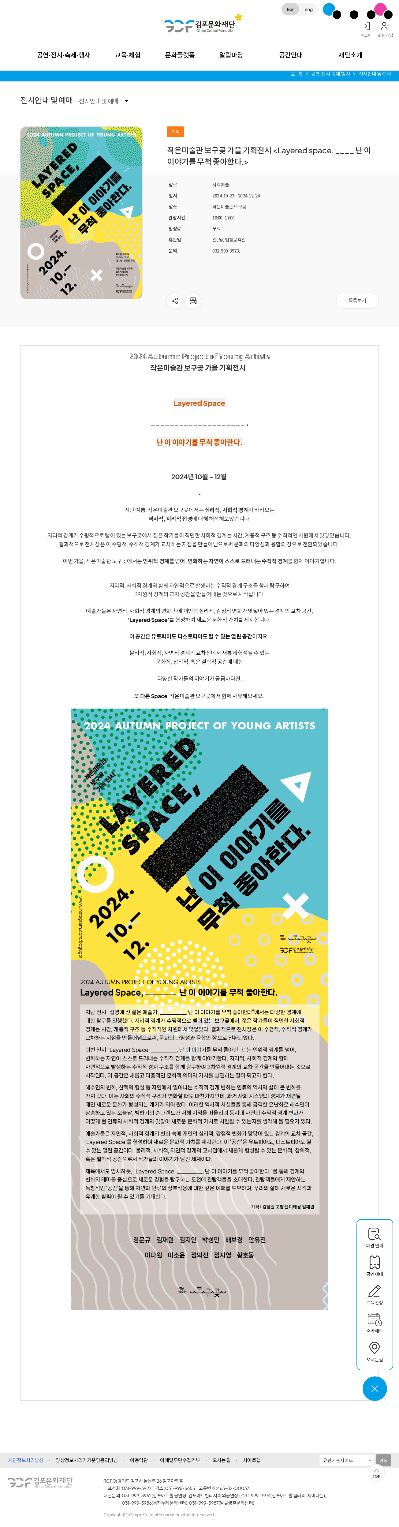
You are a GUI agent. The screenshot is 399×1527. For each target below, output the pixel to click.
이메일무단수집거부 (180, 1460)
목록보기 (357, 300)
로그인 (366, 35)
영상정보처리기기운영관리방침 (87, 1460)
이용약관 (139, 1460)
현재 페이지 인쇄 (193, 301)
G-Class (329, 9)
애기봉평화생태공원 (363, 9)
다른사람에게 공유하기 (174, 301)
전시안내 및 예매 (98, 101)
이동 (383, 1460)
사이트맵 (252, 1460)
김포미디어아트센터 (346, 9)
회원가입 (385, 35)
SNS (380, 9)
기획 (175, 131)
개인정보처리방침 (25, 1460)
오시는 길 (221, 1460)
